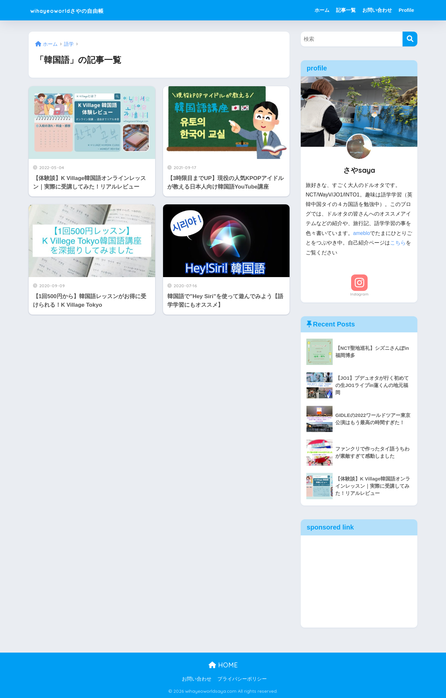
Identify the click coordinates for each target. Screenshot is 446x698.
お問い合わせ (377, 10)
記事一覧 (346, 10)
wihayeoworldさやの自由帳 (82, 10)
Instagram (359, 294)
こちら (403, 243)
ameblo (361, 233)
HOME (223, 664)
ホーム (322, 10)
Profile (406, 10)
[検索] (410, 39)
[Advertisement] (359, 581)
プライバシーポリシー (242, 678)
